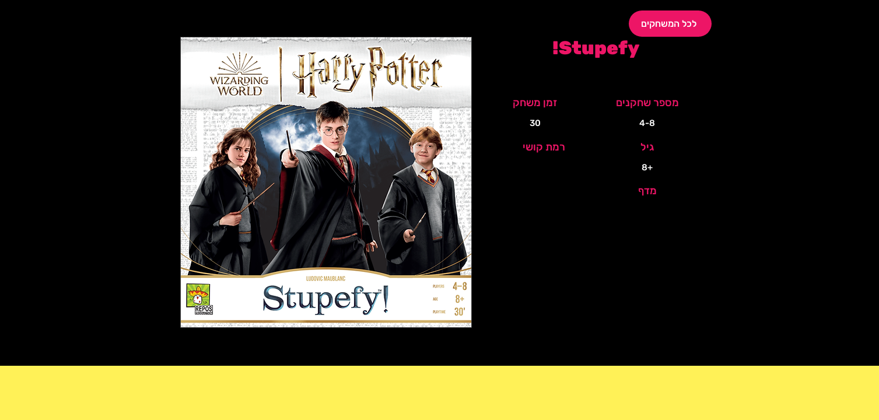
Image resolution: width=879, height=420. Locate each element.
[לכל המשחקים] (670, 23)
